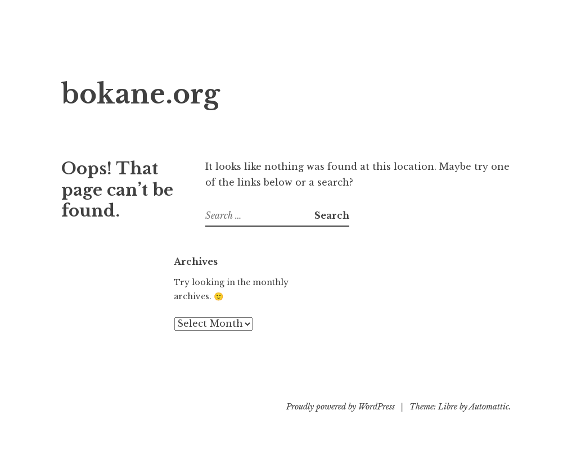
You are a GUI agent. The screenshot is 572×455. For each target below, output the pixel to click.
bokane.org (140, 94)
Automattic (489, 407)
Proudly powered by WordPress (340, 407)
